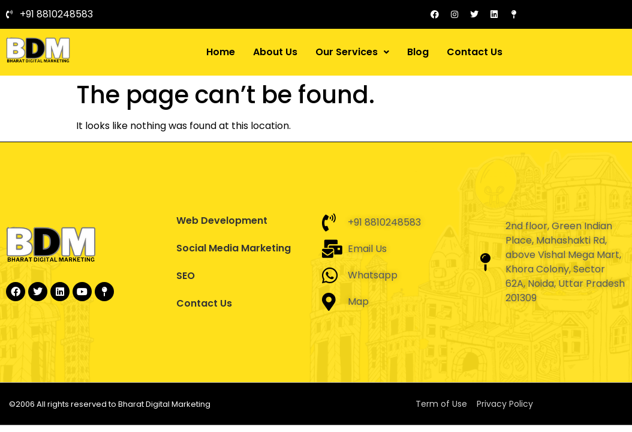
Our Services (352, 52)
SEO (185, 276)
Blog (418, 52)
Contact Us (474, 52)
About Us (275, 52)
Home (220, 52)
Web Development (221, 220)
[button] (352, 52)
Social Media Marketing (233, 248)
